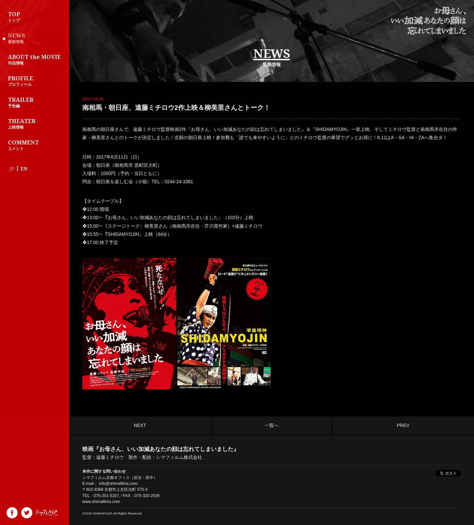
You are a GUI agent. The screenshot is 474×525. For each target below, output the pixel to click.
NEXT (140, 425)
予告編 (36, 102)
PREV (403, 425)
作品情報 (36, 59)
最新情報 (36, 38)
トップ (36, 16)
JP (11, 168)
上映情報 (36, 123)
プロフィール (36, 80)
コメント (36, 144)
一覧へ (271, 425)
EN (24, 168)
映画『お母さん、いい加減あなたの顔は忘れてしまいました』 (428, 21)
